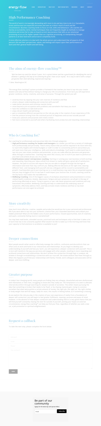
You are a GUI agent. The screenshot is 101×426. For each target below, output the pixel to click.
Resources (74, 7)
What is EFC (52, 7)
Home (33, 7)
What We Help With (63, 7)
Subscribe (62, 411)
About (82, 7)
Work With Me (42, 7)
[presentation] (43, 418)
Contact (89, 7)
